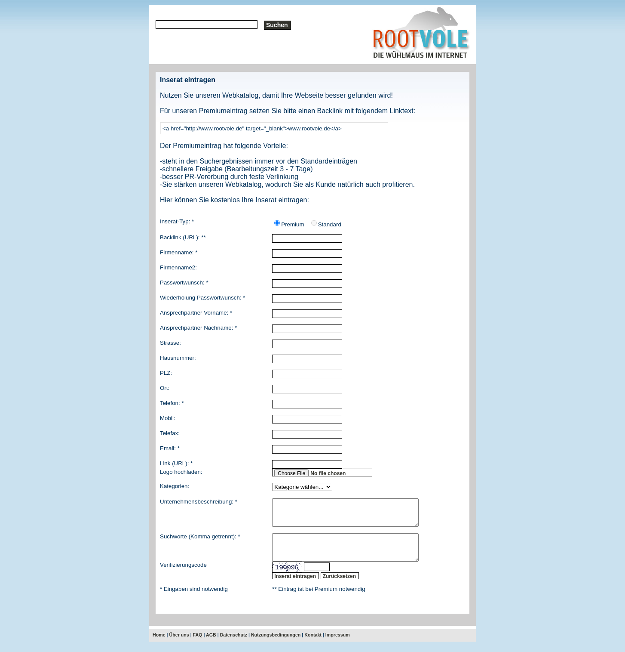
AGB (211, 645)
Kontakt (313, 645)
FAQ (197, 645)
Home (159, 645)
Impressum (337, 645)
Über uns (179, 645)
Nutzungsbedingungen (275, 645)
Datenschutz (233, 645)
